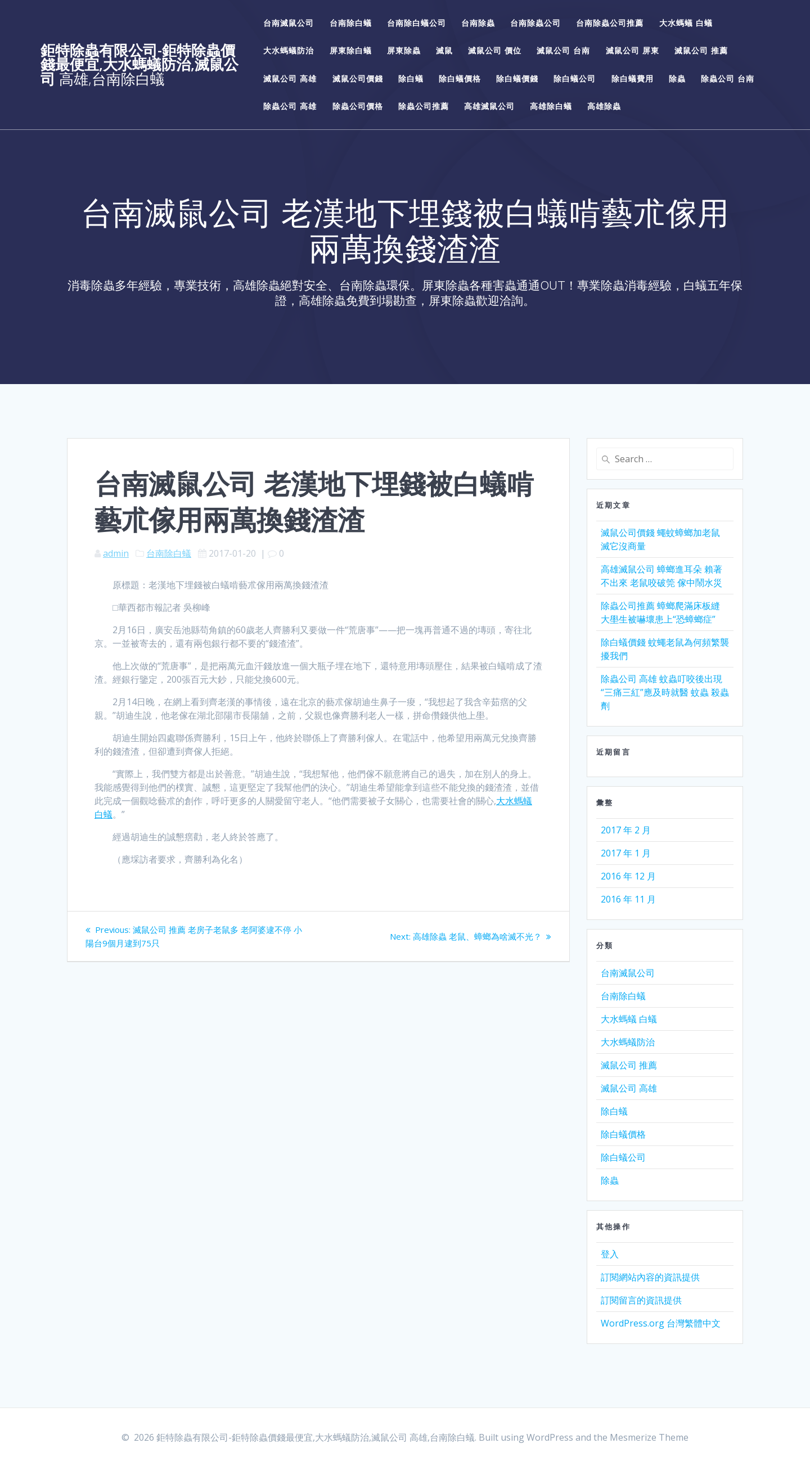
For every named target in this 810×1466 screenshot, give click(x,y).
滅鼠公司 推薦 (701, 50)
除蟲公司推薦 (423, 106)
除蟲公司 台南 (727, 78)
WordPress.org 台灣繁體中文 (661, 1323)
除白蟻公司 (575, 78)
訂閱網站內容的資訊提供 (650, 1277)
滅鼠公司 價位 (494, 50)
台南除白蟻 (351, 22)
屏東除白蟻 (351, 50)
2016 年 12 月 (628, 876)
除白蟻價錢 (517, 78)
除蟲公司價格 (357, 106)
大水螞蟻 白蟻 (686, 22)
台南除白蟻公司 (416, 22)
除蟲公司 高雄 (290, 106)
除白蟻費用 (632, 78)
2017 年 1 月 (626, 853)
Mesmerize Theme (649, 1437)
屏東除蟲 (404, 50)
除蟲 (677, 78)
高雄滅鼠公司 (489, 106)
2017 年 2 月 (626, 830)
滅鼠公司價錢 (357, 78)
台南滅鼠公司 (288, 22)
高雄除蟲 (604, 106)
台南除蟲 (478, 22)
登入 (610, 1254)
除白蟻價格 (460, 78)
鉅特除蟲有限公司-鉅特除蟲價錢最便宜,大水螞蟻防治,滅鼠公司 (139, 65)
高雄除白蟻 (551, 106)
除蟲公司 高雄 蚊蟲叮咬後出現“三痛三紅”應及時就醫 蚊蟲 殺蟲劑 (665, 692)
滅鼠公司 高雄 (290, 78)
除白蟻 (411, 78)
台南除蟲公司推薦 (610, 22)
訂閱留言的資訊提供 (641, 1300)
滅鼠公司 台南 (563, 50)
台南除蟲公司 (535, 22)
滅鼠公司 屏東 (632, 50)
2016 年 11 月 (628, 899)
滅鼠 (444, 50)
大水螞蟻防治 (288, 50)
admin (116, 553)
